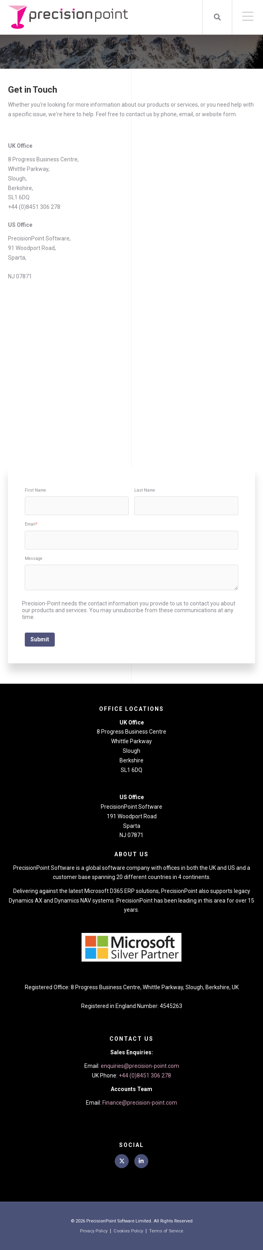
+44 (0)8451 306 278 (145, 1075)
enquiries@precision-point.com (140, 1066)
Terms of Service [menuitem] (166, 1231)
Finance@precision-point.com (139, 1102)
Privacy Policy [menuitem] (94, 1231)
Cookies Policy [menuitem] (128, 1231)
